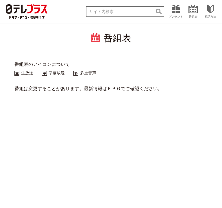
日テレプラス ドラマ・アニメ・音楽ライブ (26, 11)
